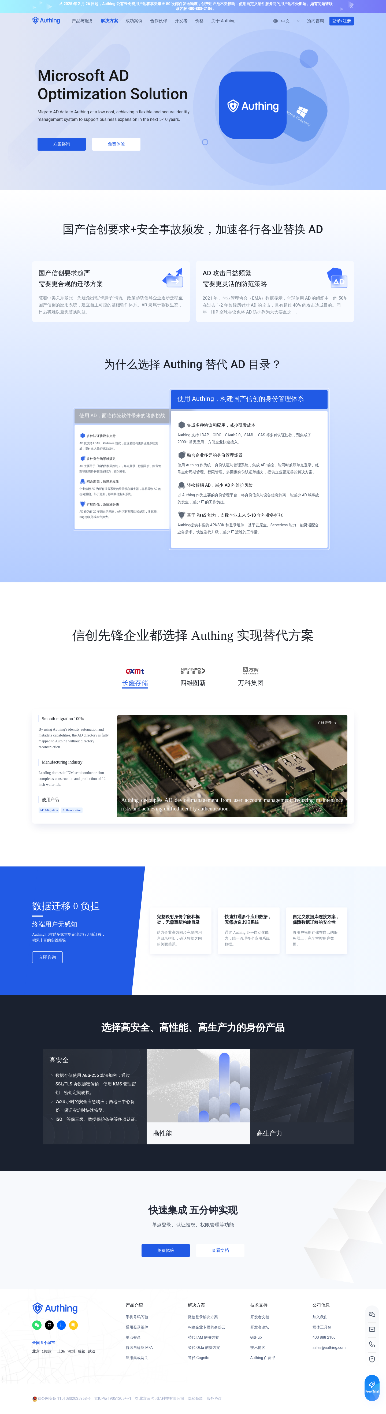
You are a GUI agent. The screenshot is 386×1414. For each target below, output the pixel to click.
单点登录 (133, 1337)
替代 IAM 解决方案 (203, 1337)
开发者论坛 (259, 1327)
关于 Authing (223, 20)
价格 (199, 20)
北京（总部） (43, 1351)
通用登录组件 (137, 1327)
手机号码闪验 (137, 1317)
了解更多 (327, 722)
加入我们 (320, 1317)
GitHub (256, 1337)
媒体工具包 (322, 1327)
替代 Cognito (198, 1358)
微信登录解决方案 (203, 1317)
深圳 (71, 1351)
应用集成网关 (137, 1358)
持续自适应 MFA (139, 1347)
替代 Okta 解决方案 (204, 1347)
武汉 (91, 1351)
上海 (61, 1351)
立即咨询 (47, 957)
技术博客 (257, 1347)
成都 (81, 1351)
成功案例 (134, 20)
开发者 (181, 20)
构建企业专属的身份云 (206, 1327)
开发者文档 (259, 1317)
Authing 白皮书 (263, 1358)
